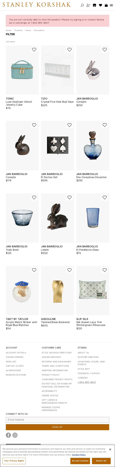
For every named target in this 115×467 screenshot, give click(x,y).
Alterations (13, 371)
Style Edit (84, 369)
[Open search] (82, 5)
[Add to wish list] (34, 49)
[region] (57, 456)
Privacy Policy (51, 375)
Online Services (51, 357)
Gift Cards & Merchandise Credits (54, 401)
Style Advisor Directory (57, 353)
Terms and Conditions (55, 366)
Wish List (11, 362)
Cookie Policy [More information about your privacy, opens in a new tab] (79, 455)
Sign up (57, 427)
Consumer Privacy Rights (57, 379)
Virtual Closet (15, 366)
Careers (83, 378)
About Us (83, 353)
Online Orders (15, 357)
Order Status (50, 396)
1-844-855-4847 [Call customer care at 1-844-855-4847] (87, 382)
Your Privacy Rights (14, 461)
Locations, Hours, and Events (91, 363)
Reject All (101, 461)
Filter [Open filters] (10, 34)
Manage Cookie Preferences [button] (51, 408)
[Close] (110, 449)
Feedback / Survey (89, 373)
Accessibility (49, 391)
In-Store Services (88, 357)
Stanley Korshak (38, 5)
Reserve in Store (16, 375)
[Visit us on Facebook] (8, 435)
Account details (16, 353)
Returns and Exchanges (56, 362)
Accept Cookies (80, 461)
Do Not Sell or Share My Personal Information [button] (57, 385)
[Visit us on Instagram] (15, 435)
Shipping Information (55, 371)
